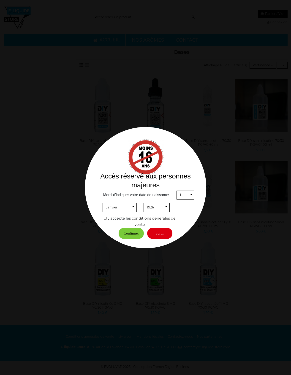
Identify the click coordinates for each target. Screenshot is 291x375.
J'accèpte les (119, 218)
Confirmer (131, 233)
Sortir (159, 233)
